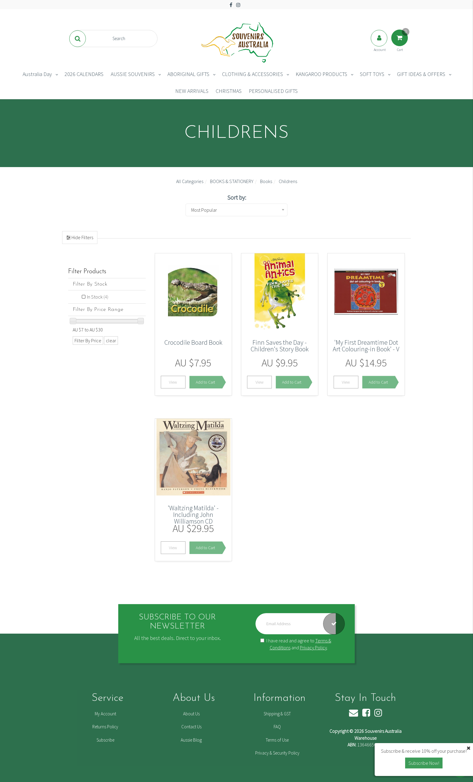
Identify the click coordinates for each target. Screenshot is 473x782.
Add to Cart (205, 382)
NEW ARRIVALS (191, 90)
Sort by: (236, 197)
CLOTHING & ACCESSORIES (252, 74)
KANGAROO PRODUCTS (321, 74)
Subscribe (105, 740)
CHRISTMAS (229, 90)
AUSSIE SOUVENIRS (133, 74)
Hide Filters (82, 237)
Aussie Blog (191, 740)
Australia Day (37, 74)
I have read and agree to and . (295, 644)
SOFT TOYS (372, 74)
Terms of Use (277, 740)
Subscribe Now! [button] (423, 763)
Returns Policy (105, 727)
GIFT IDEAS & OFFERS (421, 74)
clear (111, 340)
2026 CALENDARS (84, 74)
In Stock (97, 297)
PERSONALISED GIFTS (273, 90)
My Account (105, 714)
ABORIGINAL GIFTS (188, 74)
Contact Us (191, 727)
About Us (191, 714)
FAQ (277, 727)
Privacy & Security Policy (277, 753)
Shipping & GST (277, 714)
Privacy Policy (313, 647)
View (173, 382)
